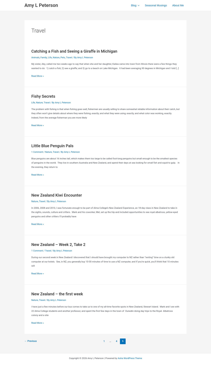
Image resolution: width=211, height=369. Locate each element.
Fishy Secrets (43, 96)
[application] (137, 5)
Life (50, 57)
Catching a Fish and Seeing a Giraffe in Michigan (75, 51)
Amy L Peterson (41, 5)
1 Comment (37, 151)
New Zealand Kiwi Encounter (57, 194)
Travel (70, 57)
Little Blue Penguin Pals (52, 145)
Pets (63, 57)
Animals (35, 57)
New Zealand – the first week (57, 293)
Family (44, 57)
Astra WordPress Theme (130, 357)
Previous (30, 340)
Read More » (37, 76)
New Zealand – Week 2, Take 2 (59, 244)
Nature (56, 57)
